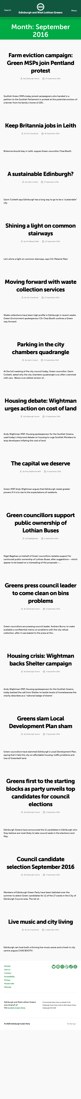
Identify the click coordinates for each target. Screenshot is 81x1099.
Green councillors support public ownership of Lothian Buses (40, 557)
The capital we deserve (40, 494)
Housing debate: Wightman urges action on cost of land (40, 431)
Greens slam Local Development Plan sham (40, 772)
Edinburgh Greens (32, 79)
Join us (7, 1038)
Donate (7, 1035)
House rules (9, 1052)
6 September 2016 (54, 502)
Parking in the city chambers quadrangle (40, 371)
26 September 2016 (52, 257)
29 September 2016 (52, 79)
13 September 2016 (52, 447)
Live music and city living (40, 987)
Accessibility (10, 1045)
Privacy (7, 1049)
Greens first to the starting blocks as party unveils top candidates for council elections (40, 846)
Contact (8, 1042)
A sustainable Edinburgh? (40, 185)
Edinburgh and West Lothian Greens (40, 12)
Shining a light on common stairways (40, 245)
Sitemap (8, 1056)
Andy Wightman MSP (33, 502)
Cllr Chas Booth (32, 141)
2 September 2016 (53, 866)
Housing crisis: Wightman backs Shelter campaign (40, 701)
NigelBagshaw (33, 577)
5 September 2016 (53, 718)
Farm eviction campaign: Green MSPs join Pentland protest (40, 62)
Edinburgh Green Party (21, 1093)
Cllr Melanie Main (32, 257)
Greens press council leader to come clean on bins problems (40, 631)
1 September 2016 (52, 999)
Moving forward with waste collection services (40, 304)
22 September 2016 (52, 321)
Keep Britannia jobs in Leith (40, 129)
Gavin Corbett (32, 197)
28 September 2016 (51, 141)
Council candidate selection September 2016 (40, 920)
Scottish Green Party (16, 1077)
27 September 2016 (51, 197)
